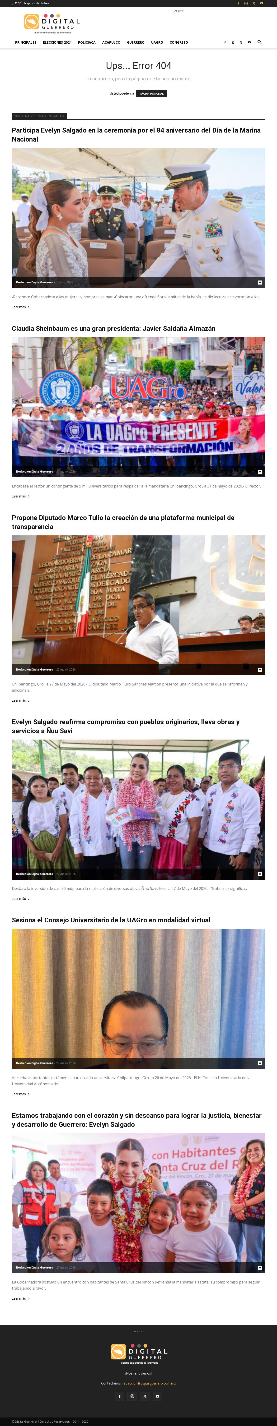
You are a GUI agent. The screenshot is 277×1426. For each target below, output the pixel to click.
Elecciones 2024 (57, 42)
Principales (25, 42)
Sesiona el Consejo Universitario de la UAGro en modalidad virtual (111, 920)
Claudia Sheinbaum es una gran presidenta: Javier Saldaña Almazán (113, 328)
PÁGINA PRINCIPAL (152, 93)
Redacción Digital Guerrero (34, 282)
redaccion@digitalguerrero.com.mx (149, 1383)
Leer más (21, 307)
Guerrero (136, 42)
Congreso (179, 42)
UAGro (157, 42)
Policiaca (87, 42)
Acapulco (111, 42)
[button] (259, 43)
